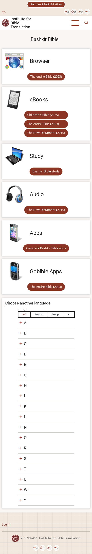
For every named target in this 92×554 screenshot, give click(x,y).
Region (39, 314)
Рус (4, 11)
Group (55, 314)
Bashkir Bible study (46, 171)
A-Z (24, 314)
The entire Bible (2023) (46, 76)
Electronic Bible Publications (46, 4)
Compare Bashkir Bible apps (46, 248)
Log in (6, 524)
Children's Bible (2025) (43, 115)
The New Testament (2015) (46, 133)
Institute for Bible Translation (21, 23)
